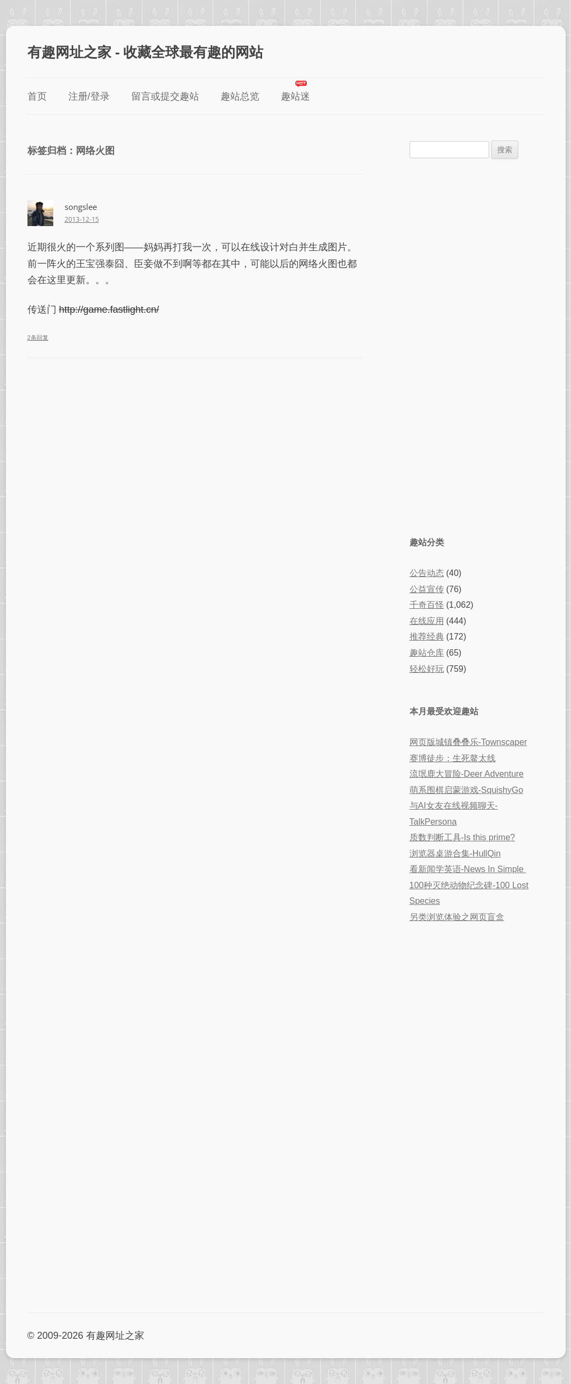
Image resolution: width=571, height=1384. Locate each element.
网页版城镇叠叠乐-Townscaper (468, 742)
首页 (37, 96)
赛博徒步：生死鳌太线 (453, 758)
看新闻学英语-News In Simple (468, 869)
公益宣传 (427, 589)
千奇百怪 (427, 604)
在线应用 (427, 621)
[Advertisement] (477, 346)
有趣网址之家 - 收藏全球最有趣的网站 (145, 51)
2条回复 (37, 337)
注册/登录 (89, 96)
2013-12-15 (82, 219)
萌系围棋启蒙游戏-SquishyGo (467, 790)
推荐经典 (427, 636)
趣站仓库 (427, 652)
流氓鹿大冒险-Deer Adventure (467, 773)
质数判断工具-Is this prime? (462, 837)
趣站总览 (240, 96)
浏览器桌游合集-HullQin (455, 853)
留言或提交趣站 (165, 96)
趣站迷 (295, 96)
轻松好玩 (427, 668)
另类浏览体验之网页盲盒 (457, 917)
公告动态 (427, 573)
